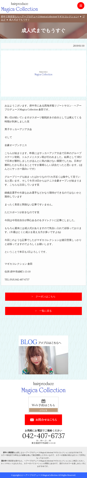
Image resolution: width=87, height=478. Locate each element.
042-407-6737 (43, 435)
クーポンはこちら (45, 296)
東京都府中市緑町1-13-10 (43, 443)
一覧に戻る (45, 311)
